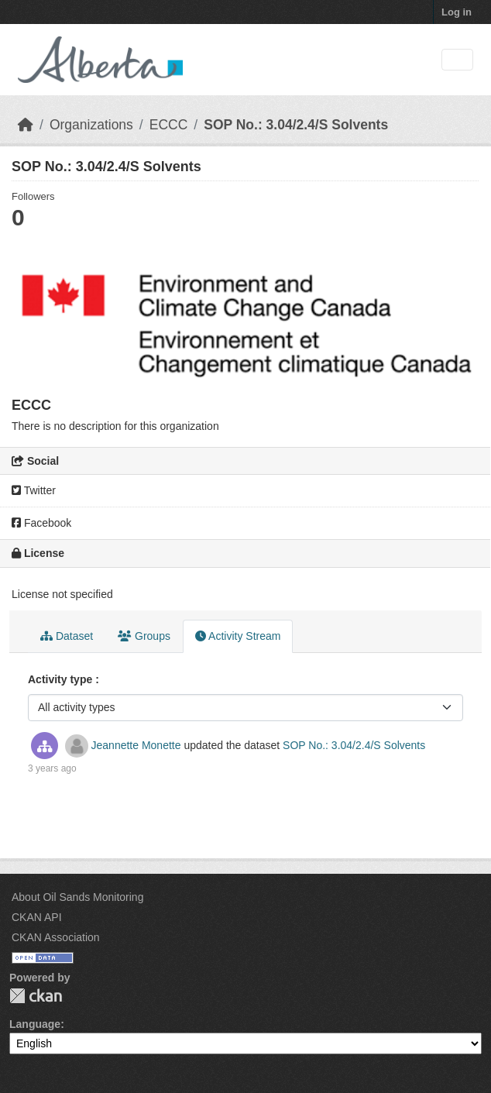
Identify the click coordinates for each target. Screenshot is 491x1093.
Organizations (91, 124)
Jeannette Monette (136, 745)
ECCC (168, 124)
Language (34, 1024)
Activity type (61, 679)
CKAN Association (56, 937)
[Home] (25, 124)
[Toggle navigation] (457, 60)
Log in (456, 12)
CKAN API (37, 917)
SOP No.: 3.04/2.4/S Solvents (296, 124)
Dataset (66, 636)
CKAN (35, 996)
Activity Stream (237, 636)
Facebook (41, 523)
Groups (144, 636)
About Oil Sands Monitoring (77, 897)
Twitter (34, 490)
